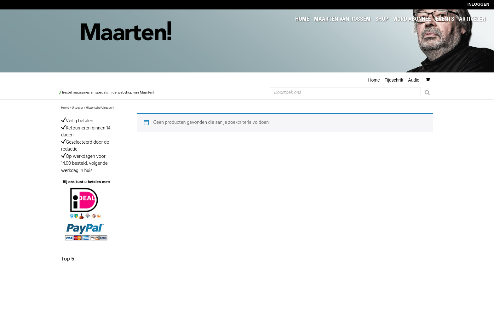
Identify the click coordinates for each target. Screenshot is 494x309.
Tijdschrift (394, 80)
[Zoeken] (427, 92)
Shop (381, 19)
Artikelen (472, 19)
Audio (413, 80)
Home (302, 19)
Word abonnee (412, 19)
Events (445, 19)
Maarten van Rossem (342, 19)
